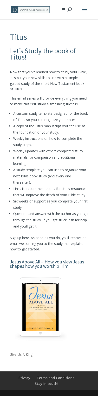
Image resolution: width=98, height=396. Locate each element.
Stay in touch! (46, 383)
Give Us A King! (21, 354)
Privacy (24, 378)
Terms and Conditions (55, 378)
